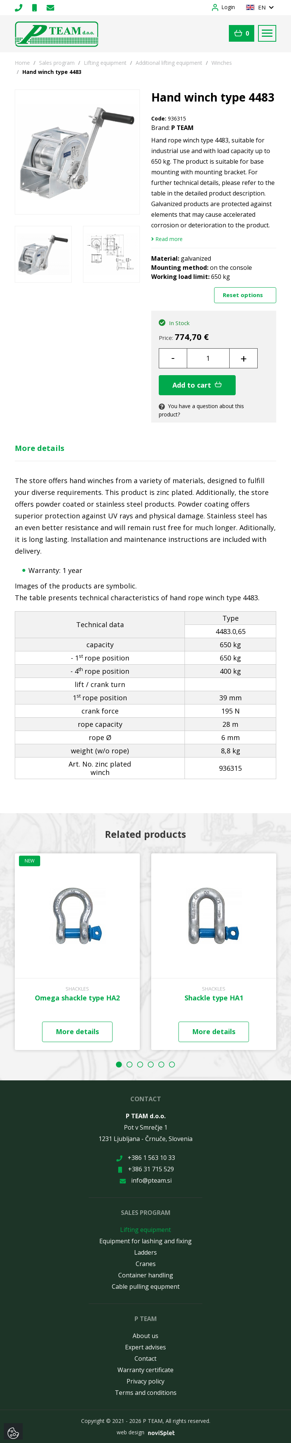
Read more (167, 239)
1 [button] (119, 1064)
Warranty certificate (145, 1370)
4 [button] (151, 1064)
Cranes (146, 1264)
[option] (43, 254)
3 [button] (140, 1064)
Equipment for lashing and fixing (145, 1241)
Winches (221, 62)
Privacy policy (145, 1381)
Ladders (145, 1252)
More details (39, 448)
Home (22, 62)
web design (130, 1432)
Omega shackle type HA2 (77, 997)
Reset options (243, 295)
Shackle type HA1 (214, 997)
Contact (145, 1358)
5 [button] (161, 1064)
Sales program (57, 62)
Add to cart (197, 385)
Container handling (145, 1275)
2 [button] (129, 1064)
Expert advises (145, 1347)
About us (145, 1336)
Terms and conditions (146, 1392)
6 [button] (172, 1064)
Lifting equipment (105, 62)
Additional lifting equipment (169, 62)
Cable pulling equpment (146, 1286)
